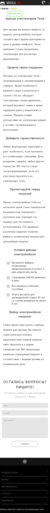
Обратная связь (14, 14)
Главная (4, 9)
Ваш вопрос (9, 420)
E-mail (6, 413)
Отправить (25, 444)
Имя (5, 406)
